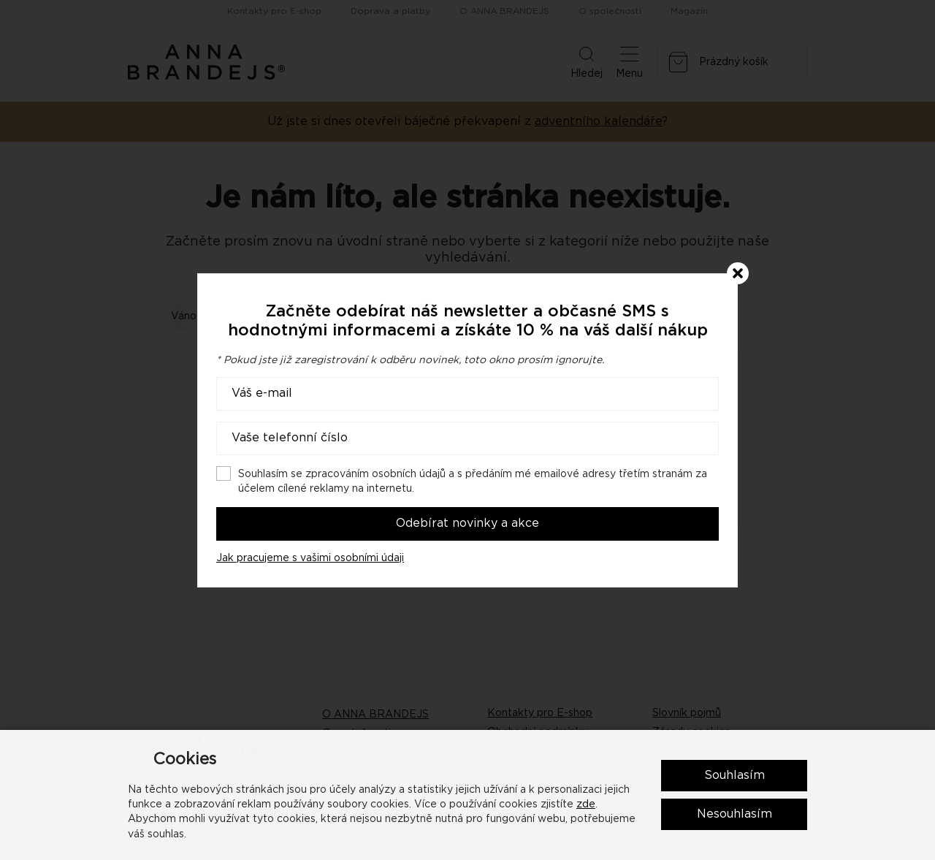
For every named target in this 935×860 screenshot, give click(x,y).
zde (585, 804)
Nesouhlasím (734, 814)
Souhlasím (734, 775)
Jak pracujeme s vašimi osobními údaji (310, 558)
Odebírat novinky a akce (467, 523)
